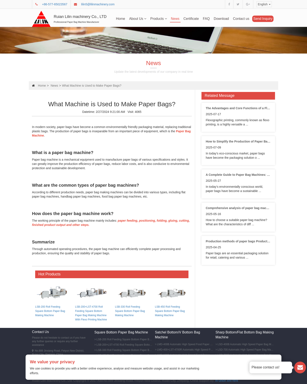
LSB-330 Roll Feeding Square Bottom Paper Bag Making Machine (130, 311)
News (175, 18)
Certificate (191, 18)
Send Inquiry (262, 18)
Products (158, 18)
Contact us (241, 18)
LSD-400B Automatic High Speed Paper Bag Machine (246, 344)
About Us (137, 18)
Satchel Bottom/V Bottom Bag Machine (177, 334)
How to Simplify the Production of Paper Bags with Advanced (238, 141)
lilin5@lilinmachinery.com (97, 4)
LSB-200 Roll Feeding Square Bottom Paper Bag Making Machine (50, 311)
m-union (220, 380)
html (235, 380)
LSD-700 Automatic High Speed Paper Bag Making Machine (246, 349)
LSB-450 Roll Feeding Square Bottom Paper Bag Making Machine (170, 311)
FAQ (206, 18)
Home (120, 18)
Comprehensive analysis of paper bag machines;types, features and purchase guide (238, 208)
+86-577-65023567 (54, 4)
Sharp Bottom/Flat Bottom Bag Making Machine (245, 334)
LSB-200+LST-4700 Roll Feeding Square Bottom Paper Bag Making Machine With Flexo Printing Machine (125, 344)
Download (221, 18)
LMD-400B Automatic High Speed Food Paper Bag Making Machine (185, 344)
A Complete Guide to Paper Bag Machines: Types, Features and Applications (238, 174)
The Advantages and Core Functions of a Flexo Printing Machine (238, 108)
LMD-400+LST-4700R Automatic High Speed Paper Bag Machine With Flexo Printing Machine (185, 349)
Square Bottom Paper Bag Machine (121, 332)
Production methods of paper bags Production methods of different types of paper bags (238, 241)
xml (229, 380)
